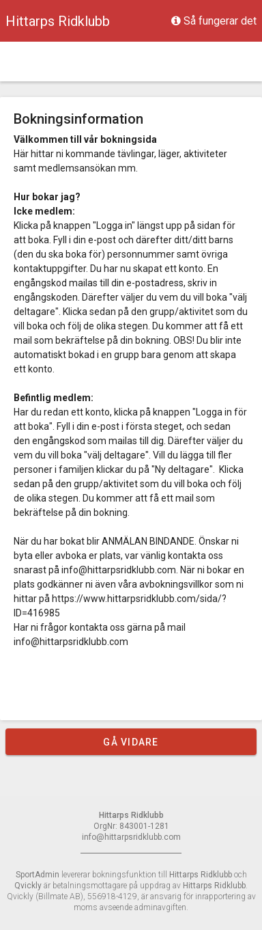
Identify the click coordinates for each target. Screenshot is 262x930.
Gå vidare (130, 742)
